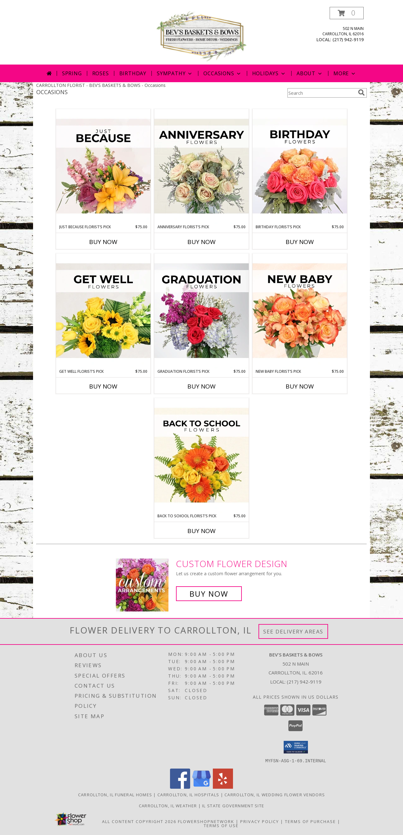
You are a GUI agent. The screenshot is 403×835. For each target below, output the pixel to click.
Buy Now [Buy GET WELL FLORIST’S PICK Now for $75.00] (103, 386)
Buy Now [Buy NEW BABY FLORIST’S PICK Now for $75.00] (300, 386)
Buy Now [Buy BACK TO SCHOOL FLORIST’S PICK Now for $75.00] (201, 531)
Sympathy (175, 73)
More (344, 73)
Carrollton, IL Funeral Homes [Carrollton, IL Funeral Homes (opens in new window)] (115, 794)
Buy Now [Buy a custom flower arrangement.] (209, 593)
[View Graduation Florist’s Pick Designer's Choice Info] (201, 311)
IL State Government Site (233, 805)
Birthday (132, 73)
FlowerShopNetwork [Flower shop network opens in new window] (206, 821)
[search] (361, 92)
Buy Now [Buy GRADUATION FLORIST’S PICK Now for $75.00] (201, 386)
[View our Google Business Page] (201, 787)
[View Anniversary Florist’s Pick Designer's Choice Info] (201, 166)
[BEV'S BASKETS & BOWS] (201, 36)
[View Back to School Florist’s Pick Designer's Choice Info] (201, 455)
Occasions (222, 73)
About (310, 73)
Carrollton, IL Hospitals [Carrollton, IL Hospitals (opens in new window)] (188, 794)
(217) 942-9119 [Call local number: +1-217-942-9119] (348, 40)
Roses (100, 73)
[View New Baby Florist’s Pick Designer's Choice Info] (300, 311)
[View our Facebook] (180, 787)
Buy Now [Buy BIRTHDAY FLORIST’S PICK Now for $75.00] (300, 242)
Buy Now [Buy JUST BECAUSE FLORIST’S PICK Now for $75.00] (103, 242)
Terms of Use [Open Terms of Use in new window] (221, 825)
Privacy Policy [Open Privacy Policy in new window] (259, 821)
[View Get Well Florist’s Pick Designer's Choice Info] (103, 311)
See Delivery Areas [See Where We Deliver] (293, 631)
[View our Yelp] (223, 787)
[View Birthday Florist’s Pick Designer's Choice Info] (300, 166)
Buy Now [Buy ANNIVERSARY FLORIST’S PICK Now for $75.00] (201, 242)
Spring (72, 73)
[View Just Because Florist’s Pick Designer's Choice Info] (103, 166)
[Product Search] (321, 92)
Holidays (269, 73)
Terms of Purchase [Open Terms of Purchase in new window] (310, 821)
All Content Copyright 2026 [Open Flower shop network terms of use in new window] (139, 821)
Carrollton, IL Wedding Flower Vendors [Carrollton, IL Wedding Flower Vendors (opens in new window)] (274, 794)
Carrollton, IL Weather (168, 805)
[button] (347, 13)
